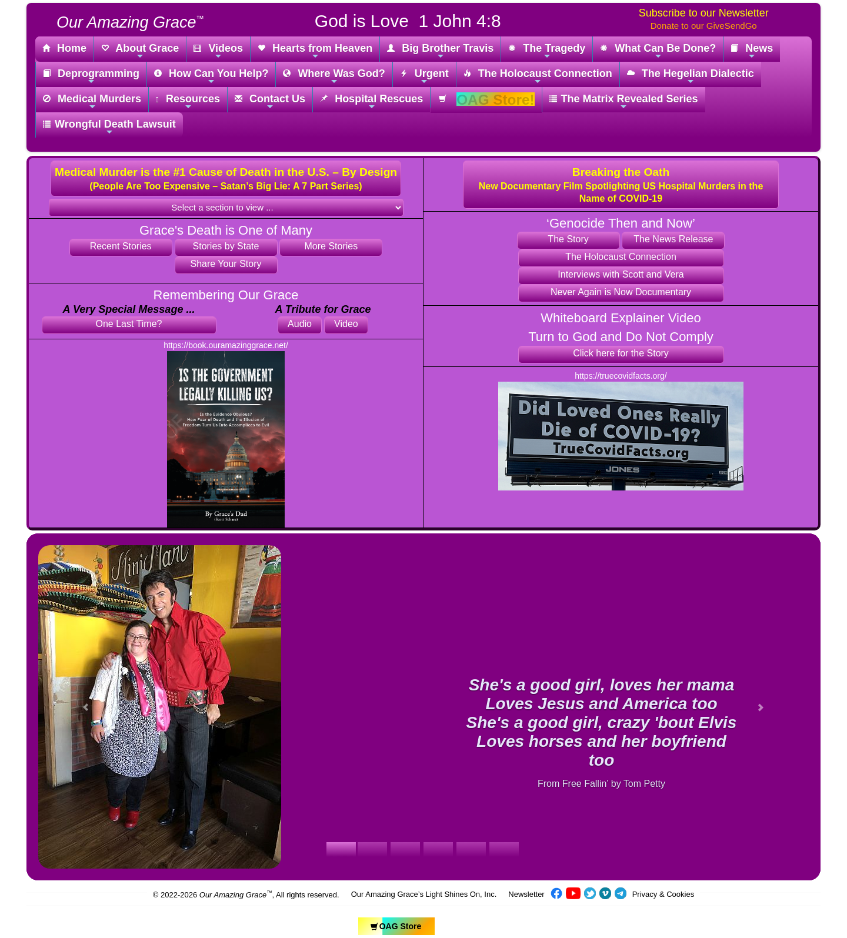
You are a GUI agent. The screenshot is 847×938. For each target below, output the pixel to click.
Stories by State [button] (226, 246)
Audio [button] (300, 324)
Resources (188, 102)
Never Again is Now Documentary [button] (621, 292)
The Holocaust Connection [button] (620, 257)
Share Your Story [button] (226, 264)
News (752, 51)
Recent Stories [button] (121, 246)
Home (64, 48)
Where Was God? (334, 77)
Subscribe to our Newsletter (704, 13)
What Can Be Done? (658, 51)
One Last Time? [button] (129, 324)
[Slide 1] (341, 849)
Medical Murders (92, 102)
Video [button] (346, 324)
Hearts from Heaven (315, 51)
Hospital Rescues (371, 102)
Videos (218, 51)
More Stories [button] (331, 246)
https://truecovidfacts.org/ (620, 375)
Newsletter (526, 894)
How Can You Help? (211, 77)
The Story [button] (568, 239)
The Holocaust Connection (537, 77)
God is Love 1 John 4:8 (408, 21)
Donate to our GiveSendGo (704, 26)
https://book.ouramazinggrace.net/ (226, 345)
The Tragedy (546, 51)
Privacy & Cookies (663, 894)
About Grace (140, 51)
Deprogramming (91, 77)
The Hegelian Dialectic (690, 77)
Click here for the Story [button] (621, 353)
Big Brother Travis (440, 51)
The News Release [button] (673, 239)
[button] (226, 178)
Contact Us (270, 102)
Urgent (424, 77)
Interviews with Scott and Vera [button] (620, 274)
